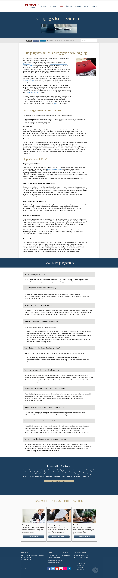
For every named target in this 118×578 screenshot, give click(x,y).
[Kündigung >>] (33, 536)
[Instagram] (65, 568)
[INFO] (51, 40)
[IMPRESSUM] (80, 569)
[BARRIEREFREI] (81, 563)
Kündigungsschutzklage (33, 92)
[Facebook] (49, 568)
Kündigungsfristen (28, 80)
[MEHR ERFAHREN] (59, 481)
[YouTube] (57, 568)
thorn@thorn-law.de (54, 557)
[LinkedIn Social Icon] (69, 568)
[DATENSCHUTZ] (81, 567)
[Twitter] (53, 568)
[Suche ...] (89, 40)
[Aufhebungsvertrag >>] (59, 536)
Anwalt (56, 103)
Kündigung (26, 64)
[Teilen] (29, 41)
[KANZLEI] (48, 40)
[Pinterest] (61, 568)
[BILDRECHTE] (81, 565)
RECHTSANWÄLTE (32, 7)
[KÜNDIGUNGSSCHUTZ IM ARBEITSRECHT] (64, 40)
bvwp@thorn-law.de (54, 563)
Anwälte (30, 66)
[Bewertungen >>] (84, 536)
